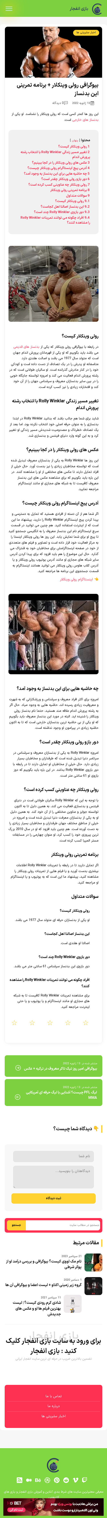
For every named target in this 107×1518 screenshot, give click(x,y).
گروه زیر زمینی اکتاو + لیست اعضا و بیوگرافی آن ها (43, 1285)
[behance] (38, 1480)
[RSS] (19, 1480)
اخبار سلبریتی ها (86, 32)
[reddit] (66, 1480)
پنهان (75, 140)
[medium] (28, 1480)
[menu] (9, 9)
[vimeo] (75, 1480)
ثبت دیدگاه (53, 1198)
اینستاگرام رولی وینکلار (76, 579)
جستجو (16, 1225)
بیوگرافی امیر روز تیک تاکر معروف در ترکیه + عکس (60, 1068)
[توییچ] (84, 1480)
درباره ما (53, 1406)
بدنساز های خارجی (85, 120)
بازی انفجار (78, 9)
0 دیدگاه (60, 103)
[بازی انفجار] (97, 9)
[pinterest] (57, 1480)
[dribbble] (47, 1480)
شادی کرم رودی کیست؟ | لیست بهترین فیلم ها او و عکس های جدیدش (37, 1308)
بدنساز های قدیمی (26, 347)
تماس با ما (53, 1396)
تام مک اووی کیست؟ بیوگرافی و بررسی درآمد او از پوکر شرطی (44, 1264)
